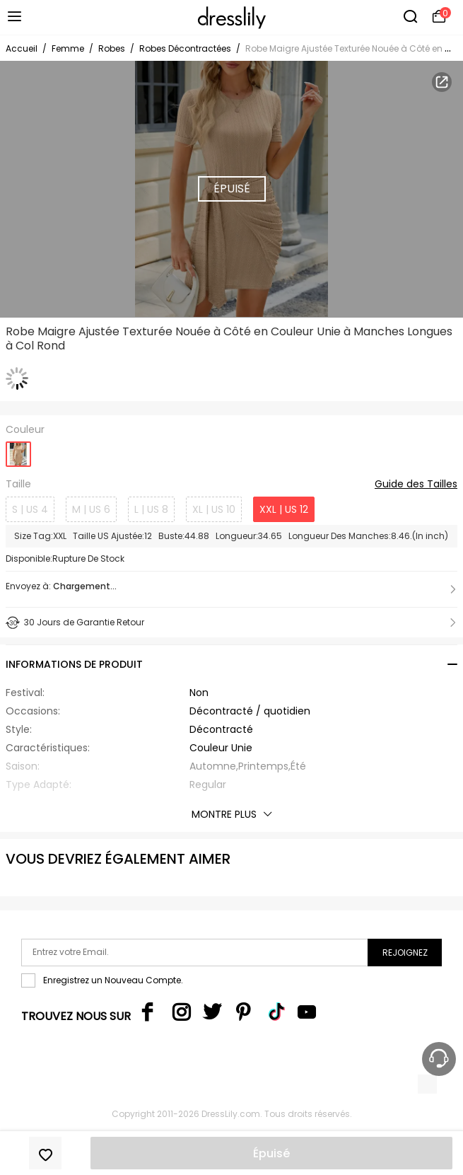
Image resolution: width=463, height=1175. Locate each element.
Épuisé (271, 1153)
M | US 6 (91, 509)
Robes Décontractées (185, 48)
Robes (111, 48)
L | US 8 (151, 509)
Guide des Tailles (416, 484)
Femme (68, 48)
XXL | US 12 (283, 509)
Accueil (21, 48)
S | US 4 (30, 509)
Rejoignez (405, 953)
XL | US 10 (213, 509)
